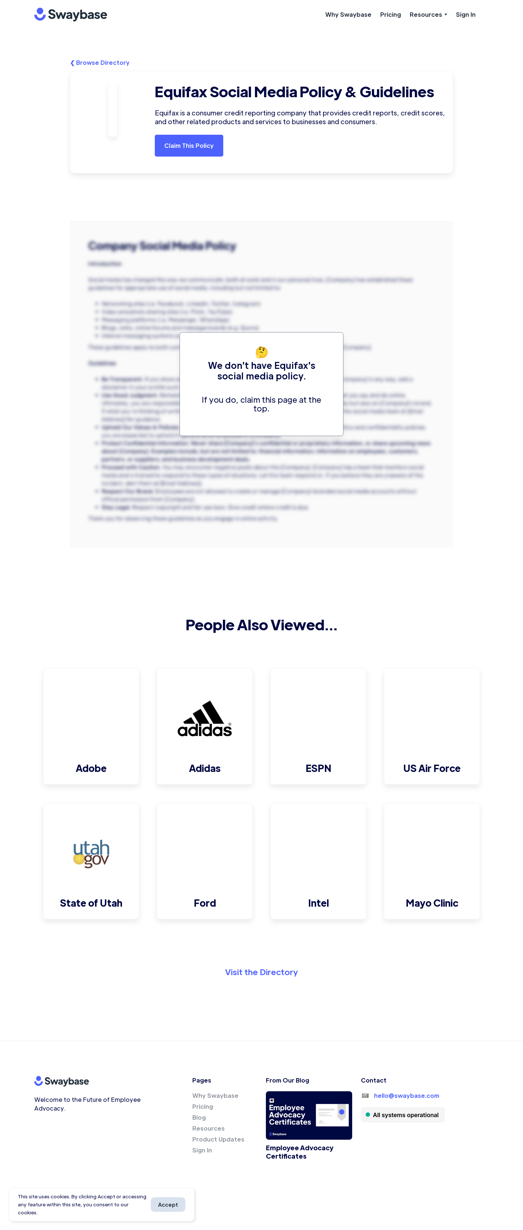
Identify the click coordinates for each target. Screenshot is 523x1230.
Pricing (390, 14)
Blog (199, 1117)
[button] (428, 14)
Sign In (466, 14)
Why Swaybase (348, 14)
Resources (208, 1128)
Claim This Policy (189, 145)
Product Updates (218, 1139)
